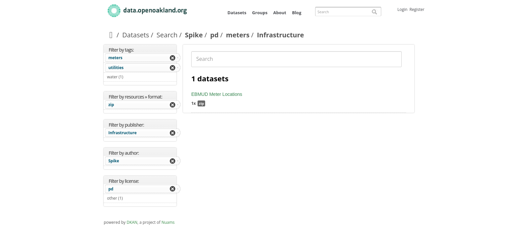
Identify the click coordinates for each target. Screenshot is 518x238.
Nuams (168, 222)
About (279, 13)
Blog (296, 13)
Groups (260, 13)
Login (402, 9)
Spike (194, 34)
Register (416, 9)
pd (214, 34)
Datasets (236, 13)
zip (111, 104)
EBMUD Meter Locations (216, 94)
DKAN (132, 222)
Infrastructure (122, 133)
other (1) (130, 198)
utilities (116, 67)
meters (237, 34)
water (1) (131, 77)
